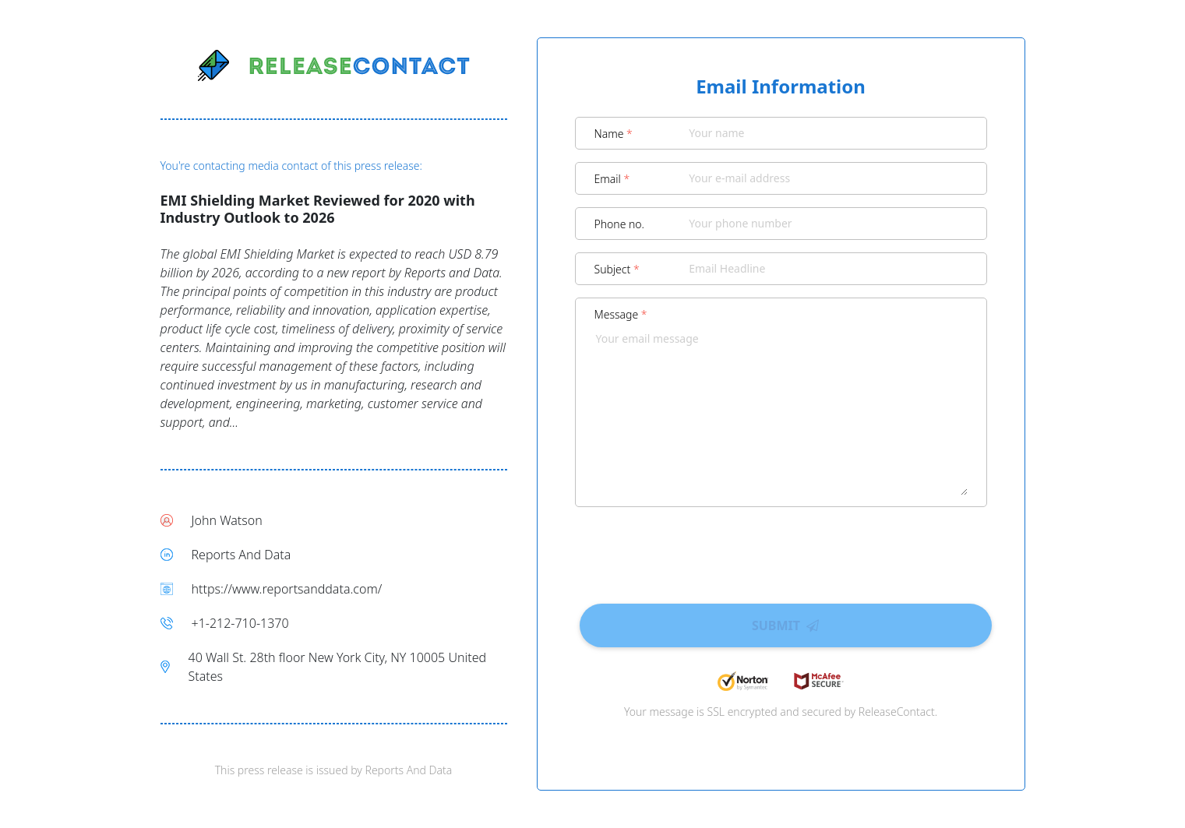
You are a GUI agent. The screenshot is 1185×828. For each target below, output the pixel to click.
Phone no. (619, 224)
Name (613, 133)
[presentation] (780, 550)
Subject (617, 269)
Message (620, 314)
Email (612, 178)
